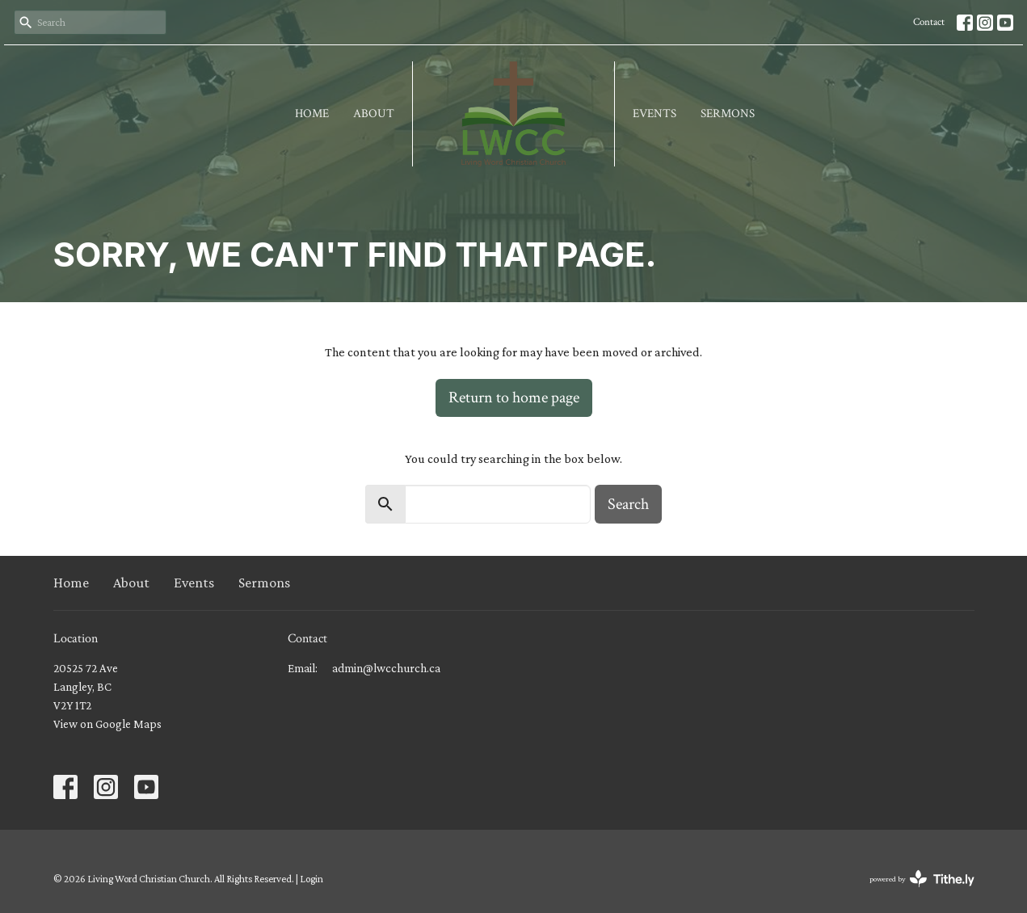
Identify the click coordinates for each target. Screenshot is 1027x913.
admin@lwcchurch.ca (386, 668)
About (373, 113)
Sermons (728, 113)
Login (311, 879)
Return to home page (513, 397)
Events (654, 113)
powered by (921, 878)
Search (628, 504)
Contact (929, 22)
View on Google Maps (107, 723)
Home (312, 113)
